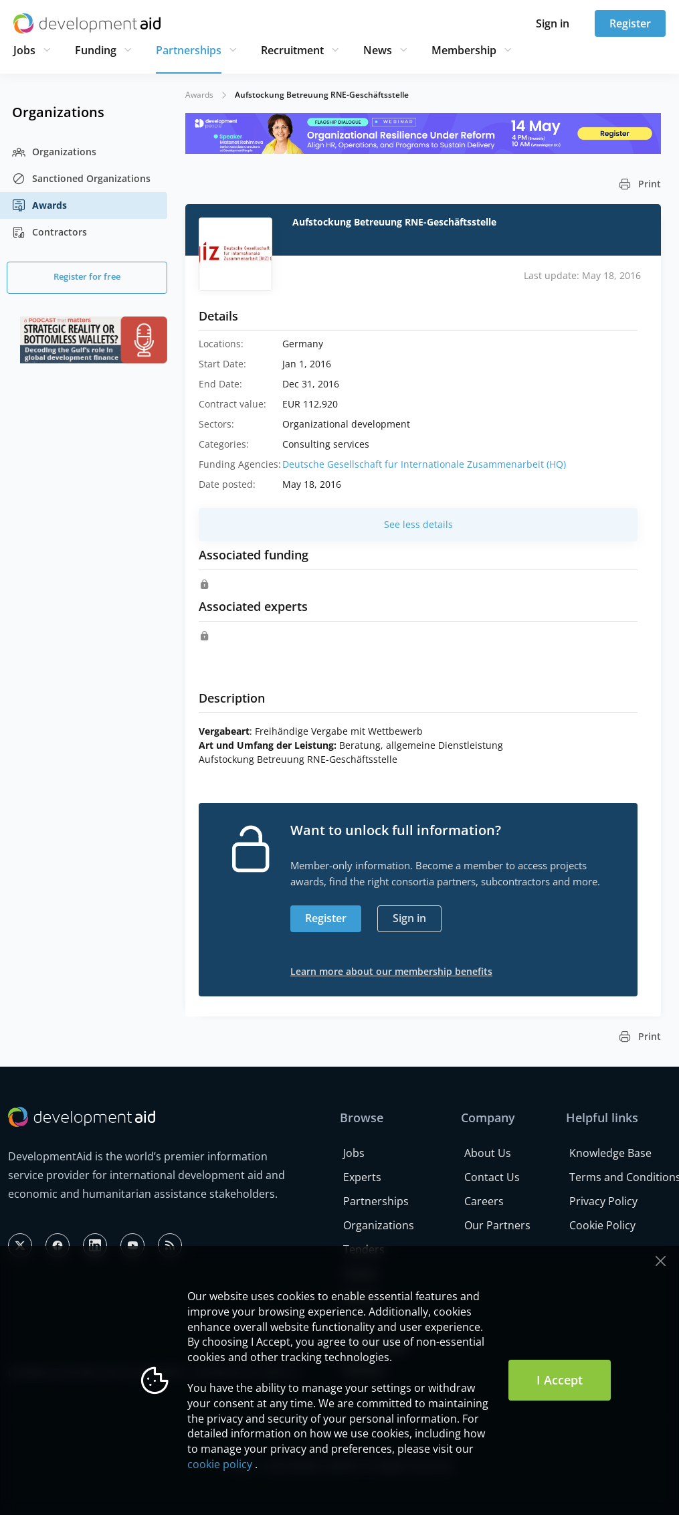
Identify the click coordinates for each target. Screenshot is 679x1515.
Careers (484, 1201)
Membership (463, 50)
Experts (362, 1177)
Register (630, 23)
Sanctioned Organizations (81, 178)
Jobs (24, 50)
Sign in (552, 23)
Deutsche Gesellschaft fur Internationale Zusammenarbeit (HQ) (424, 464)
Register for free (87, 276)
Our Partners (497, 1225)
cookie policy (219, 1464)
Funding (95, 50)
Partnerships (188, 50)
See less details (418, 524)
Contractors (49, 232)
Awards (39, 205)
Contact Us (492, 1177)
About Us (487, 1153)
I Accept (560, 1380)
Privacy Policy (603, 1201)
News (377, 50)
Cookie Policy (602, 1225)
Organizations (54, 152)
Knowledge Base (610, 1153)
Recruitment (292, 50)
